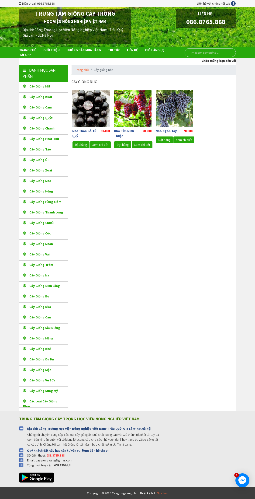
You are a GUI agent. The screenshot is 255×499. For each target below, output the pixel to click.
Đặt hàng (81, 145)
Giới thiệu (51, 50)
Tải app (25, 55)
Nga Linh (162, 493)
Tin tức (114, 50)
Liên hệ (132, 50)
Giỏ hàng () (154, 50)
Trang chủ (27, 50)
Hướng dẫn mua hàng (84, 50)
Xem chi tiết (100, 145)
